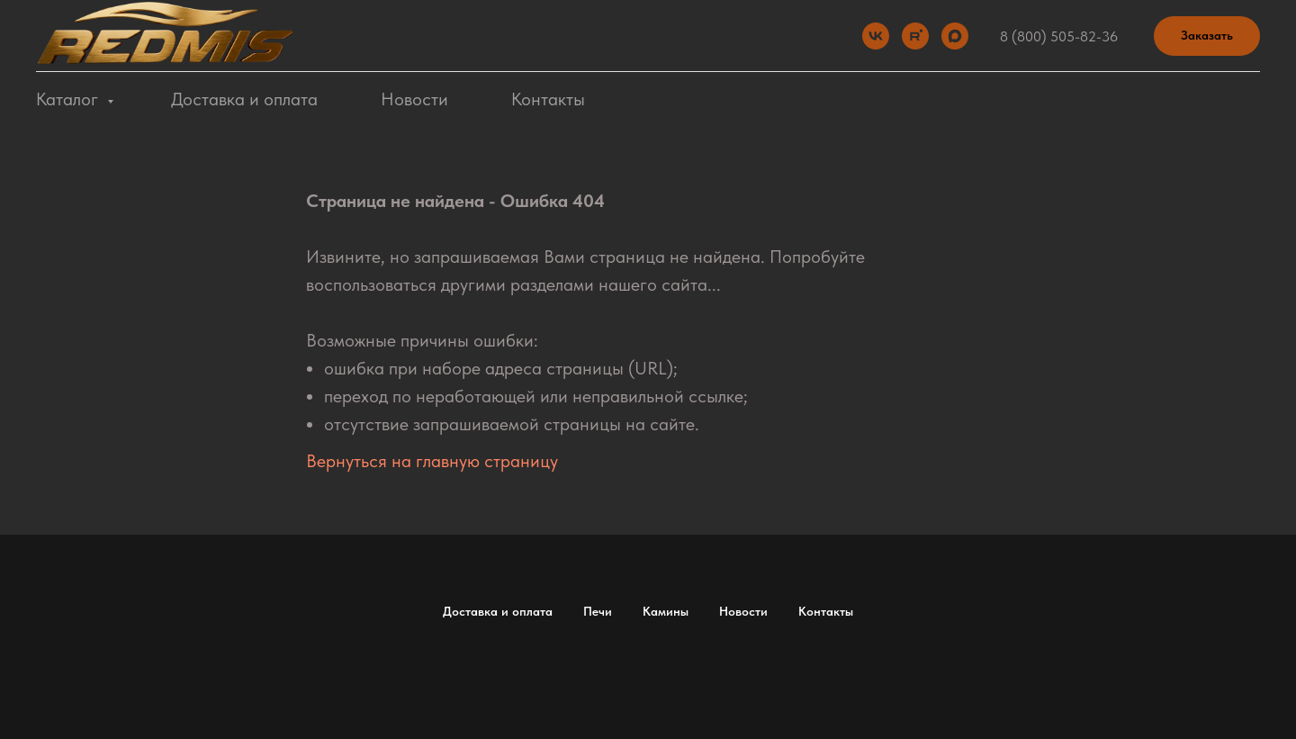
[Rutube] (915, 36)
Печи (597, 611)
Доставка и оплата (244, 99)
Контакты (548, 99)
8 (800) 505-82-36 (1059, 36)
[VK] (875, 36)
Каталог (69, 99)
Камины (665, 611)
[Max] (954, 36)
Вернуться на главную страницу (432, 461)
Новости (414, 99)
